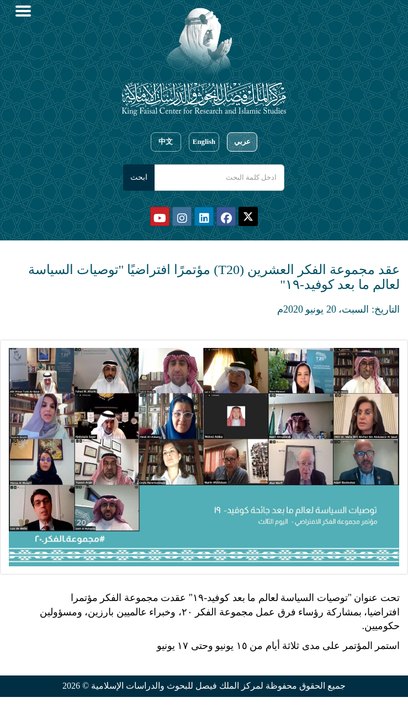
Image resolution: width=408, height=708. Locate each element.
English (204, 142)
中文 (165, 142)
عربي (242, 142)
